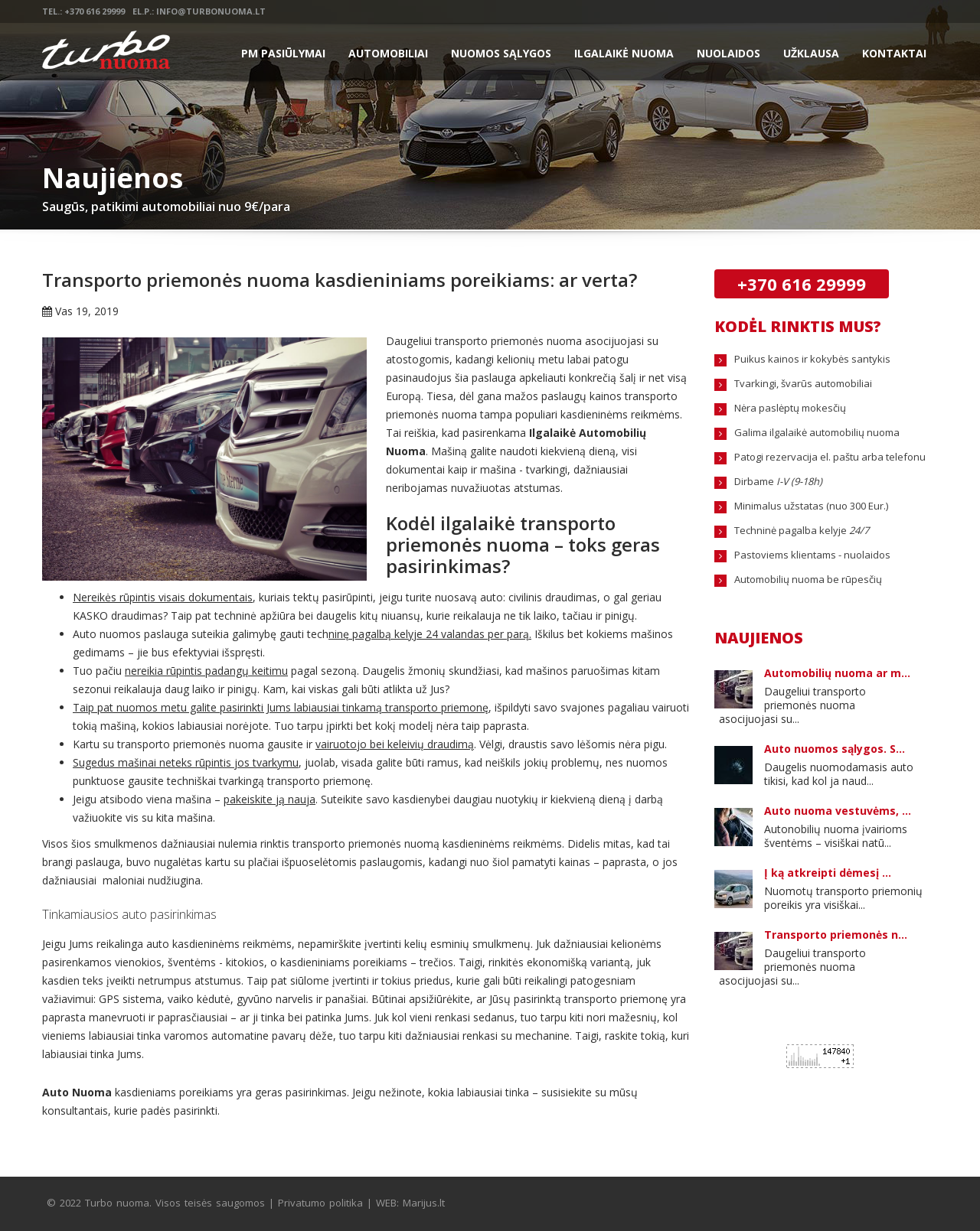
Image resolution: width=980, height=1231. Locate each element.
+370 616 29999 (801, 283)
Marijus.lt (424, 1203)
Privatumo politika (320, 1203)
